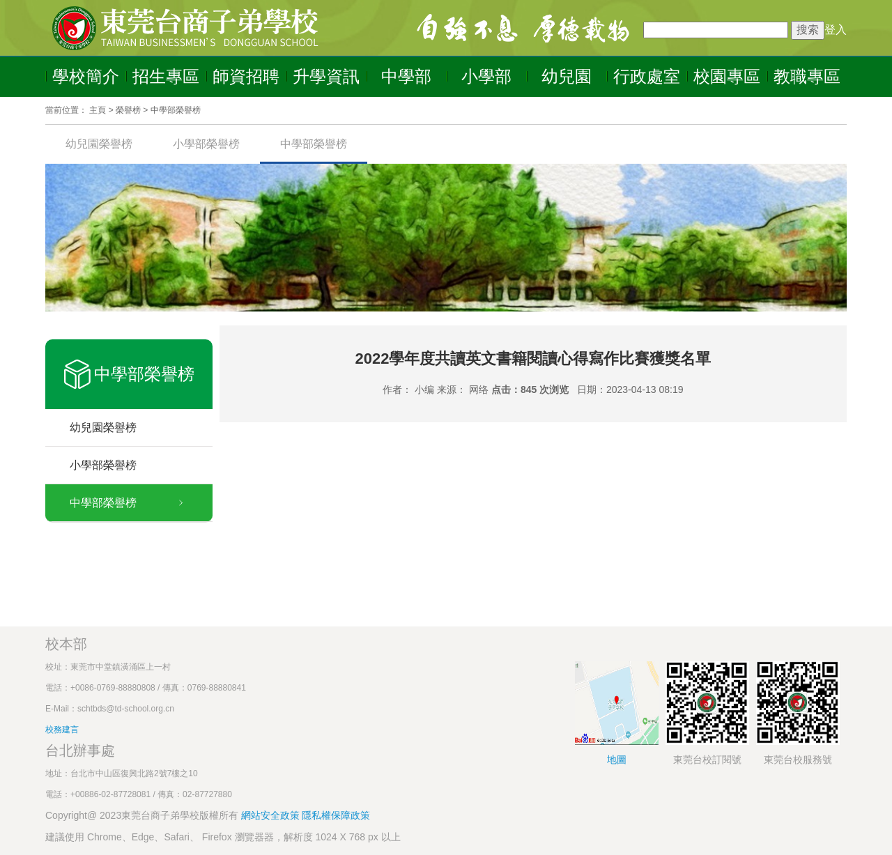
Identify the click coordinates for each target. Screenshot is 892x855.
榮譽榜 (128, 110)
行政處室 (646, 76)
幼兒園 (566, 76)
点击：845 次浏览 (530, 389)
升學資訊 (326, 76)
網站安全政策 (271, 815)
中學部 (406, 76)
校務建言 (62, 729)
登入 (835, 30)
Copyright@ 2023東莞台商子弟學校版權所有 (141, 815)
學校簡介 (85, 76)
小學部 (486, 76)
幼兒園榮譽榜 (99, 144)
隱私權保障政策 (336, 815)
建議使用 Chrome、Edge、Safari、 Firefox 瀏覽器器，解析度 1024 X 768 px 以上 (223, 836)
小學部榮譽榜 (206, 144)
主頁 (97, 110)
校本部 (66, 644)
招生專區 (165, 76)
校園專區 (726, 76)
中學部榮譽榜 (176, 110)
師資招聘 (246, 76)
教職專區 (807, 76)
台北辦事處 (80, 750)
